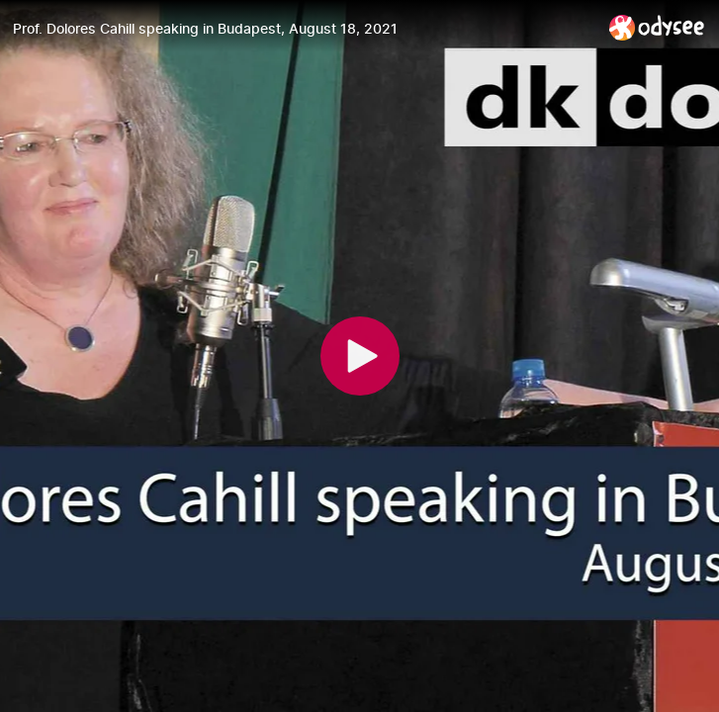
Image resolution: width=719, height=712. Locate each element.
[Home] (657, 27)
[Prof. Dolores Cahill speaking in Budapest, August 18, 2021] (303, 28)
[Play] (360, 356)
